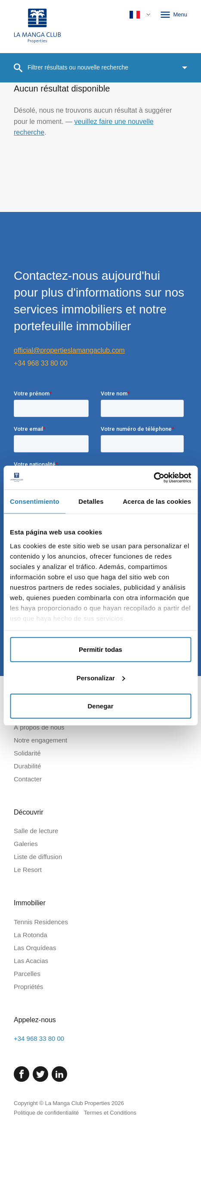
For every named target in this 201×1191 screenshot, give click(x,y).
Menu (173, 15)
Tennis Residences (41, 992)
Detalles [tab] (90, 501)
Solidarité (27, 824)
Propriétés (28, 1057)
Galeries (26, 914)
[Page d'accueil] (37, 26)
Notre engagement (40, 811)
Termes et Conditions (110, 1183)
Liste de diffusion (38, 927)
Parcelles (27, 1044)
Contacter (28, 849)
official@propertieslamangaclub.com (69, 350)
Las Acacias (31, 1031)
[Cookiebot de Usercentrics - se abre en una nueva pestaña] (153, 477)
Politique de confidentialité (46, 1183)
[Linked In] (59, 1145)
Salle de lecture (36, 901)
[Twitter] (40, 1145)
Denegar (100, 706)
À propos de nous (39, 798)
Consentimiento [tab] (34, 501)
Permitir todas (100, 649)
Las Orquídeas (35, 1018)
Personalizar (101, 677)
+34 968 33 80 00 (41, 363)
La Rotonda (30, 1005)
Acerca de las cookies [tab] (157, 501)
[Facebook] (21, 1145)
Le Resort (28, 940)
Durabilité (27, 836)
